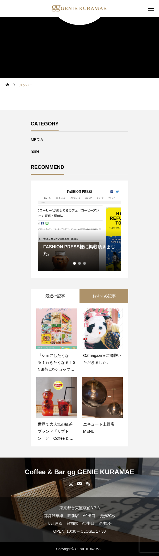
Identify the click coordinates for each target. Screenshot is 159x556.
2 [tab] (79, 263)
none (35, 151)
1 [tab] (74, 263)
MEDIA (37, 139)
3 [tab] (84, 263)
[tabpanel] (79, 229)
